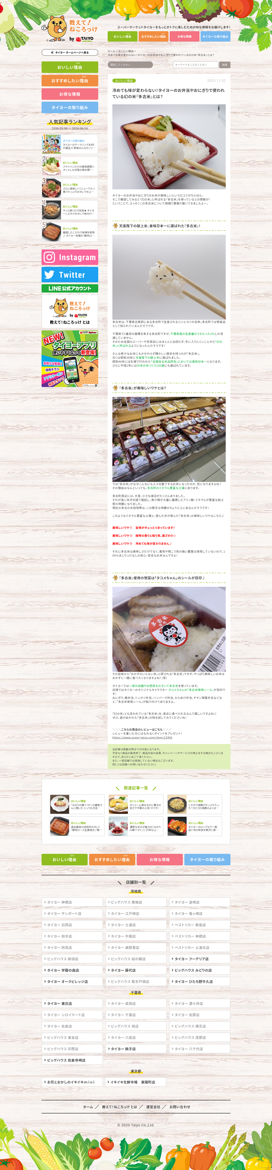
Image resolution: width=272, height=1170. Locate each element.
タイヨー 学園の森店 (63, 969)
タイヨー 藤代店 (123, 969)
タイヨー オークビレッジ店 (67, 980)
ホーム (111, 51)
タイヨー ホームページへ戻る (72, 52)
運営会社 (152, 1105)
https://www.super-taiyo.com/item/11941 (142, 737)
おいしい (123, 36)
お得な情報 (185, 36)
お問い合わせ (176, 1105)
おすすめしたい (153, 36)
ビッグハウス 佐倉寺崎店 (66, 1059)
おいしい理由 (126, 51)
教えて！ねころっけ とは (69, 306)
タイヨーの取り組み (215, 36)
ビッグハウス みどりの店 (193, 969)
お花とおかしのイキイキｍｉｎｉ (71, 1081)
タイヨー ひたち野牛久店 (194, 980)
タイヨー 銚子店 (123, 1047)
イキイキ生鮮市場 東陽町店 (132, 1081)
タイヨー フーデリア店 (192, 958)
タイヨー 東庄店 (59, 1002)
